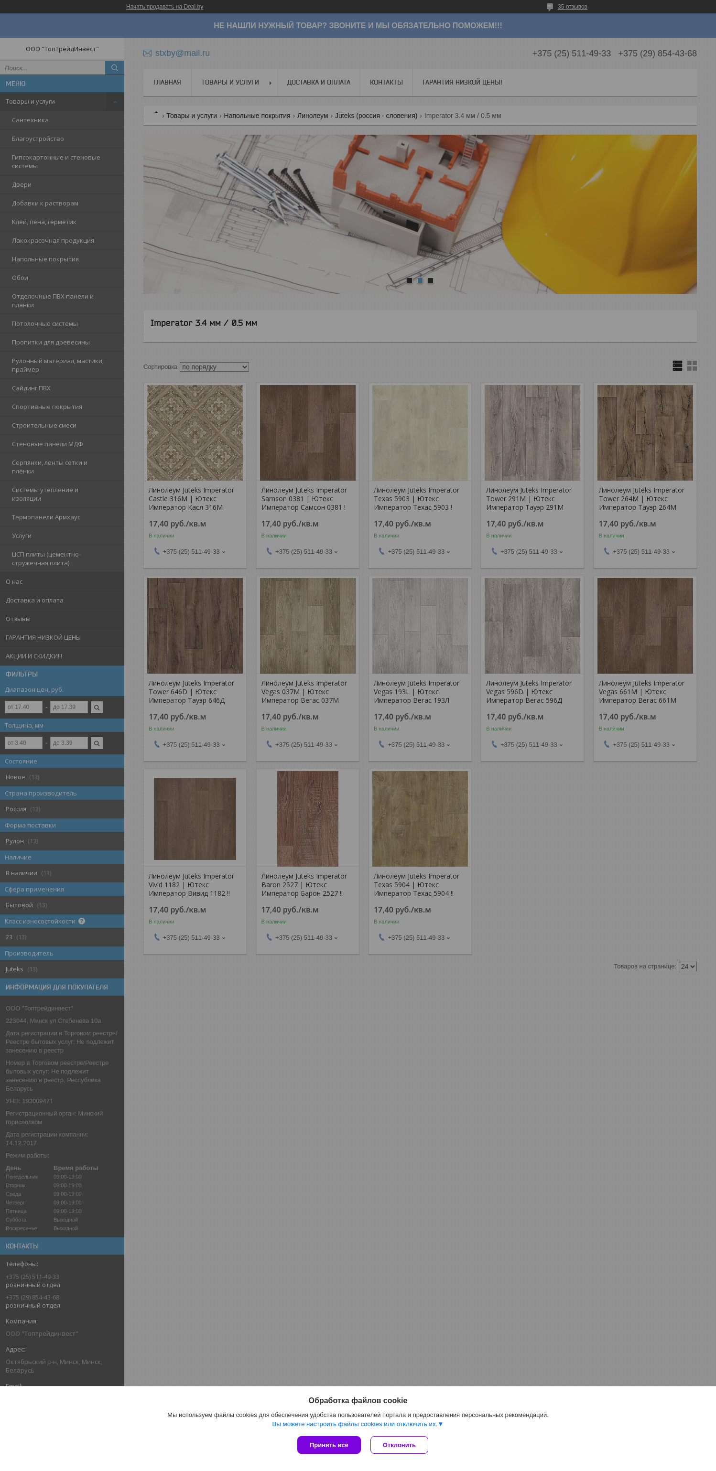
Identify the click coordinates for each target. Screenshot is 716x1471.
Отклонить (399, 1445)
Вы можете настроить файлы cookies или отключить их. (354, 1424)
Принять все (329, 1445)
